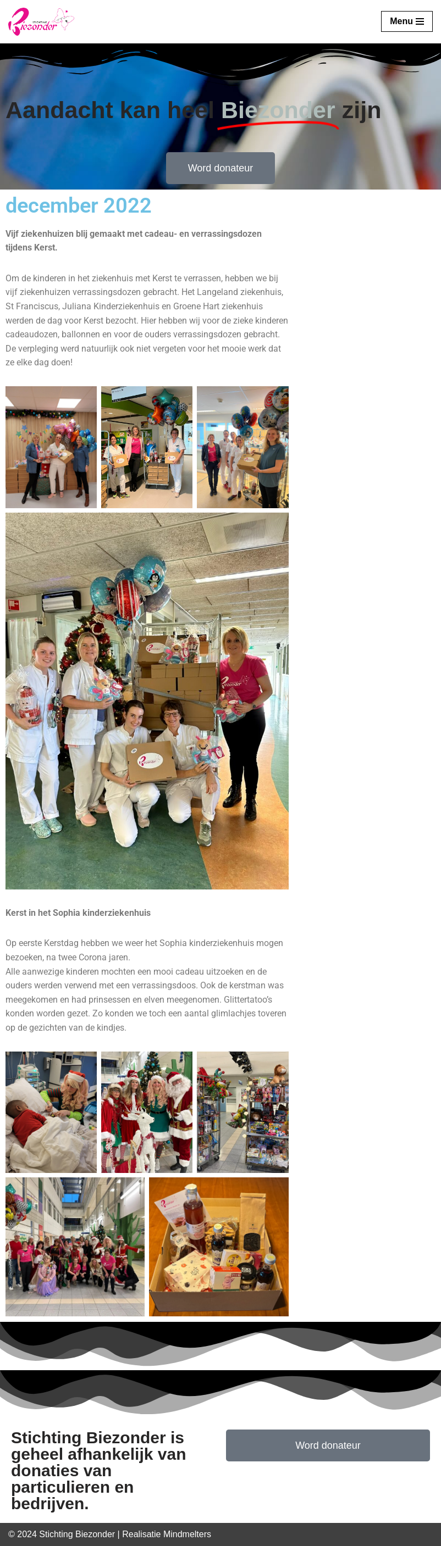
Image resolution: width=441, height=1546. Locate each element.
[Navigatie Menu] (407, 21)
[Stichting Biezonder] (41, 22)
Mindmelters (187, 1534)
